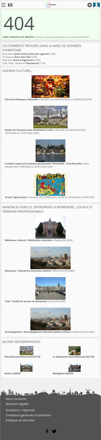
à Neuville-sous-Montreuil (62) (37, 99)
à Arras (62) (32, 301)
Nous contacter (16, 399)
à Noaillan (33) (24, 197)
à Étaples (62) (35, 240)
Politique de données (20, 420)
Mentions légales (17, 404)
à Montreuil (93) (36, 270)
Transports (16, 57)
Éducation (25, 53)
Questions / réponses (20, 410)
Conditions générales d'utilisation (28, 415)
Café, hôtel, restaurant (20, 63)
